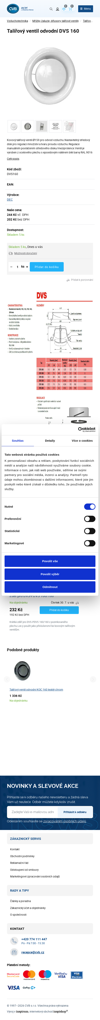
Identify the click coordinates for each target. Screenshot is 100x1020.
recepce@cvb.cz (32, 952)
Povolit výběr (50, 574)
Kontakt (14, 849)
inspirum (22, 1011)
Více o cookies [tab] (82, 440)
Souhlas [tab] (18, 440)
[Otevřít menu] (85, 8)
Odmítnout (50, 587)
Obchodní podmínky (22, 856)
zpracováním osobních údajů (64, 821)
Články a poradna (20, 901)
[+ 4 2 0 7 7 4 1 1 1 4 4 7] (34, 939)
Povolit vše (50, 561)
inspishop (60, 1011)
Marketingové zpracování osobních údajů (35, 876)
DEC (10, 199)
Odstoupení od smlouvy (24, 870)
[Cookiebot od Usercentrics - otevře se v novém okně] (78, 429)
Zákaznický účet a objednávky (27, 908)
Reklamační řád (19, 863)
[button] (23, 253)
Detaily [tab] (50, 440)
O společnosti (18, 914)
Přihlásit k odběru (75, 812)
